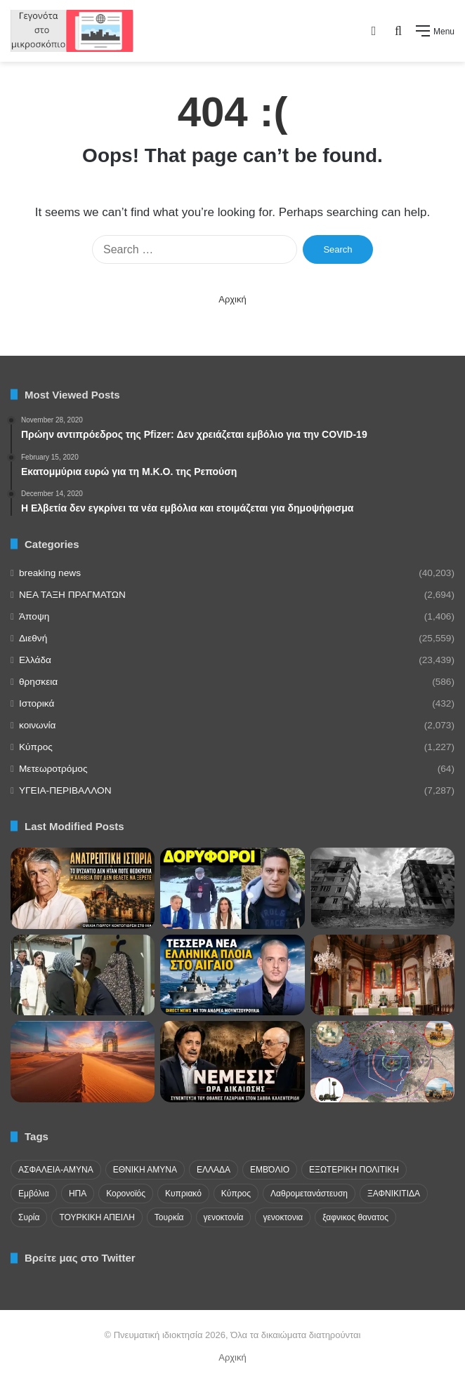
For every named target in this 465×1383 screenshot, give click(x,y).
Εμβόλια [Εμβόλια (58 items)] (33, 1193)
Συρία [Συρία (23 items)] (28, 1217)
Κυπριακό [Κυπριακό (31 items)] (183, 1193)
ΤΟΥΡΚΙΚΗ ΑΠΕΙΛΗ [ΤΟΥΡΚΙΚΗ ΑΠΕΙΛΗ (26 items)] (96, 1217)
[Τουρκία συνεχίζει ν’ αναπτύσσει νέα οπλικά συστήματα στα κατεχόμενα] (382, 1061)
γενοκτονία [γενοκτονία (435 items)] (224, 1217)
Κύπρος (36, 747)
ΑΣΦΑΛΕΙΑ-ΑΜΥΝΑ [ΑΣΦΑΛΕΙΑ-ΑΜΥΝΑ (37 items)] (55, 1170)
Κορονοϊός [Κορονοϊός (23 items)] (125, 1193)
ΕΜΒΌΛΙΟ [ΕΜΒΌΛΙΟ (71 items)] (269, 1170)
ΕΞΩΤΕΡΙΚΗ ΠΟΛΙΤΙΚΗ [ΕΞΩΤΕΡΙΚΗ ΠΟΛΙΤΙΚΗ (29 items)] (354, 1170)
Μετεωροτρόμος (53, 768)
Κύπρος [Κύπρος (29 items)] (236, 1193)
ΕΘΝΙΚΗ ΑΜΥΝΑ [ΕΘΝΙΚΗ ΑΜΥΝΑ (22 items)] (145, 1170)
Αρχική (232, 299)
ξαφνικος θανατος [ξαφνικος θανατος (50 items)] (355, 1217)
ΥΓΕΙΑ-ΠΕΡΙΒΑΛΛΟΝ (65, 790)
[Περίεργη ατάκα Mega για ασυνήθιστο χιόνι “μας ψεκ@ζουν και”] (232, 888)
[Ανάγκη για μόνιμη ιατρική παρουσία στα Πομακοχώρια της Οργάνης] (83, 975)
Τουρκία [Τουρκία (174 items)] (169, 1217)
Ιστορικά (36, 703)
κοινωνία (37, 725)
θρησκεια (38, 681)
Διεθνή (33, 638)
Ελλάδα (35, 660)
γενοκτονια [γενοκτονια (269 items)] (283, 1217)
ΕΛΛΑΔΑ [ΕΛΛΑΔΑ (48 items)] (213, 1170)
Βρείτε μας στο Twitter (80, 1258)
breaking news (50, 573)
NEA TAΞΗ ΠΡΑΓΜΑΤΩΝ (72, 594)
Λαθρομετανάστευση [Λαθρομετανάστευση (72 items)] (309, 1193)
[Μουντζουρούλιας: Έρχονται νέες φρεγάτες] (232, 975)
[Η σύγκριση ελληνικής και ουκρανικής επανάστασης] (382, 888)
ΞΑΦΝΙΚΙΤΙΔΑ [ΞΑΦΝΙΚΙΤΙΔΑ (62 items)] (393, 1193)
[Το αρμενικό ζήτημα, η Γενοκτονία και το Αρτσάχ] (232, 1061)
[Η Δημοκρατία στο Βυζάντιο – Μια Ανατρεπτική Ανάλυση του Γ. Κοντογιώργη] (83, 888)
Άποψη (34, 616)
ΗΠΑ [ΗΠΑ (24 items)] (77, 1193)
